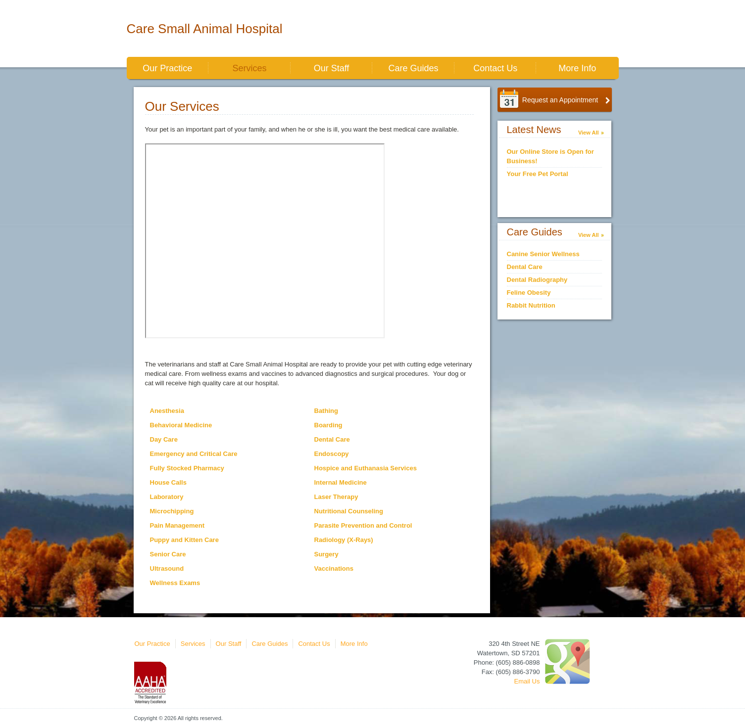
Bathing (326, 410)
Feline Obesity (529, 292)
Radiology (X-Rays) (343, 540)
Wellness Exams (175, 583)
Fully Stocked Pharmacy (187, 468)
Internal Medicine (340, 482)
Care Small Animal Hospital (205, 28)
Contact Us (495, 68)
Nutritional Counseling (348, 511)
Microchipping (172, 511)
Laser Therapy (336, 496)
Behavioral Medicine (181, 425)
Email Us (527, 681)
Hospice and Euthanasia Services (365, 468)
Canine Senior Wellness (543, 254)
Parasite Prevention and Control (363, 525)
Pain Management (177, 525)
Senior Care (168, 554)
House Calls (168, 482)
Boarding (328, 425)
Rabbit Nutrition (531, 305)
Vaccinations (333, 568)
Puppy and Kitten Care (184, 540)
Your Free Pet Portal (537, 174)
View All (588, 133)
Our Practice (167, 68)
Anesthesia (167, 410)
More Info (577, 68)
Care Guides (414, 68)
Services (249, 68)
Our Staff (331, 68)
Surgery (326, 554)
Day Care (164, 439)
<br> (265, 240)
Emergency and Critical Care (194, 453)
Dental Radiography (537, 279)
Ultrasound (167, 568)
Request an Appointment (560, 100)
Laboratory (167, 496)
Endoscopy (331, 453)
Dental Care (332, 439)
